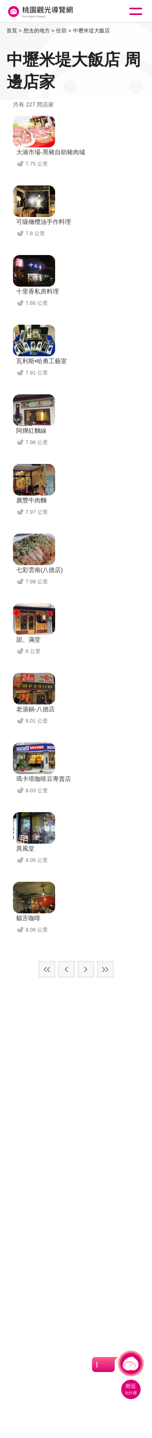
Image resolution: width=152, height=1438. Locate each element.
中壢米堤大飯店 (91, 31)
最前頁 (47, 969)
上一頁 (66, 969)
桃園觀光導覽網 (39, 11)
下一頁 (86, 969)
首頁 (11, 31)
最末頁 (105, 969)
